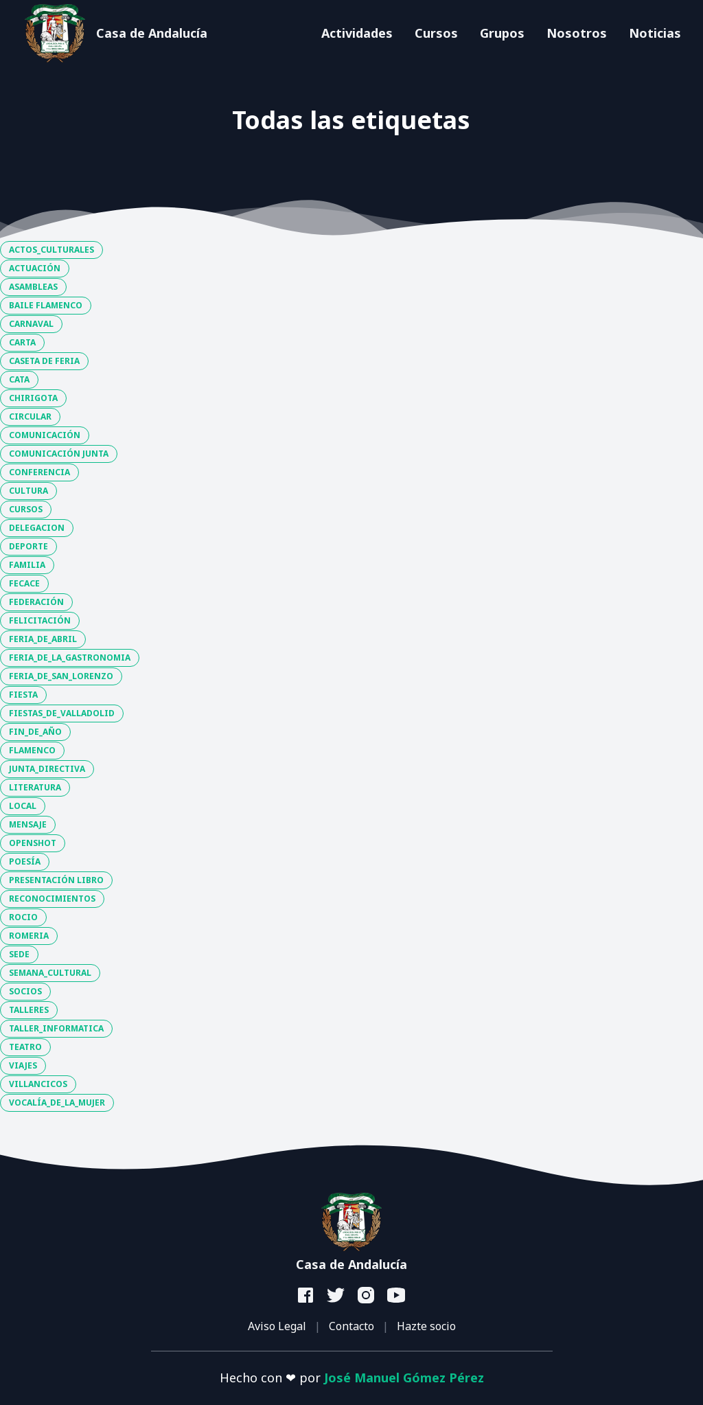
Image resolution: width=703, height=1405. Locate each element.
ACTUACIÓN (34, 268)
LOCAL (22, 806)
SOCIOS (25, 991)
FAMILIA (27, 565)
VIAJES (23, 1065)
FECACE (24, 583)
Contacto (351, 1326)
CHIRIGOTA (33, 398)
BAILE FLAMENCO (45, 305)
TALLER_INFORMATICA (56, 1028)
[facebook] (306, 1296)
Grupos (502, 33)
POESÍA (25, 861)
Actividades (357, 33)
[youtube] (397, 1296)
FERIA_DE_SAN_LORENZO (61, 676)
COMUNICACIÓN (44, 435)
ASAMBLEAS (33, 287)
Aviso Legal (277, 1326)
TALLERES (29, 1010)
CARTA (22, 342)
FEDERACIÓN (36, 602)
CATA (19, 379)
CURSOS (26, 509)
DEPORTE (28, 546)
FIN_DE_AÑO (35, 732)
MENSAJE (28, 824)
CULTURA (28, 490)
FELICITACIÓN (40, 620)
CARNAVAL (31, 324)
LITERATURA (35, 787)
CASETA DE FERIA (44, 361)
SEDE (19, 954)
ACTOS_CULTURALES (51, 249)
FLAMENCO (32, 750)
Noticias (655, 33)
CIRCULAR (30, 416)
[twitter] (336, 1296)
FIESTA (23, 694)
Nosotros (576, 33)
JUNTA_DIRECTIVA (47, 769)
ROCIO (23, 917)
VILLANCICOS (38, 1084)
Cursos (436, 33)
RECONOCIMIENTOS (52, 898)
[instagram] (367, 1296)
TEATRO (25, 1047)
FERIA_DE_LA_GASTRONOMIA (69, 657)
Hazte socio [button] (426, 1326)
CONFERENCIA (39, 472)
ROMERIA (29, 935)
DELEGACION (37, 528)
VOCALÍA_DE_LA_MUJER (57, 1102)
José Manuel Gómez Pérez (404, 1377)
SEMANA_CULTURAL (50, 973)
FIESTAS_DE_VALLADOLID (62, 713)
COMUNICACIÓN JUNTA (58, 453)
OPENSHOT (32, 843)
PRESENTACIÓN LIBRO (56, 880)
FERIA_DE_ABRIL (43, 639)
